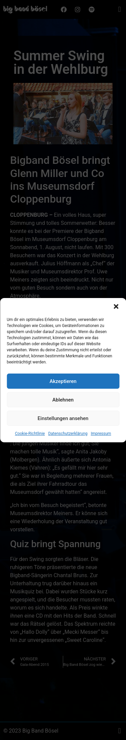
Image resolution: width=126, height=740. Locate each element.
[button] (116, 319)
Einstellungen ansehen (63, 431)
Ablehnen (63, 412)
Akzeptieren (62, 394)
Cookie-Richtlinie (30, 446)
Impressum (101, 446)
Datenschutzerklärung (67, 446)
